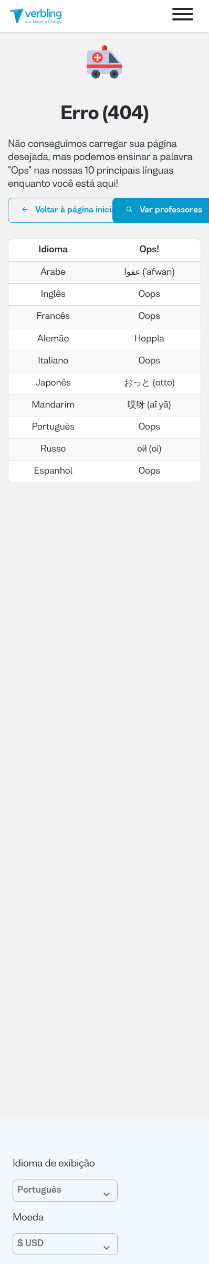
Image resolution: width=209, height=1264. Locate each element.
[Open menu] (182, 16)
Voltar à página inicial (69, 210)
